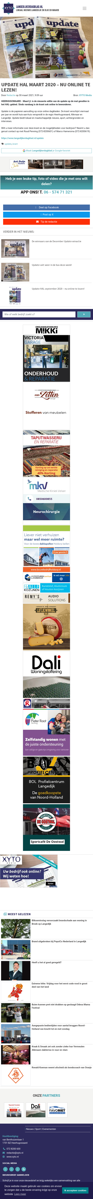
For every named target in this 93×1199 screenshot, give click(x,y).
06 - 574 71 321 (58, 192)
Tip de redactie (46, 221)
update (8, 144)
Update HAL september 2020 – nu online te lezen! (58, 288)
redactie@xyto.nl (15, 1152)
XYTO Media (85, 95)
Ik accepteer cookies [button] (75, 1190)
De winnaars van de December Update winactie (56, 241)
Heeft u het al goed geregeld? (47, 962)
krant (15, 144)
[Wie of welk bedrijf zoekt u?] (39, 314)
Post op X (47, 214)
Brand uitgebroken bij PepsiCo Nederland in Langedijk (59, 941)
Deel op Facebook (46, 207)
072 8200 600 (13, 1148)
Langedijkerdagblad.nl (29, 6)
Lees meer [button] (20, 1194)
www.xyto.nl (13, 1156)
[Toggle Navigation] (84, 8)
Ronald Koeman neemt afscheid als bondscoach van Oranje (62, 1067)
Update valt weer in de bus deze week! (52, 264)
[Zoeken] (83, 314)
